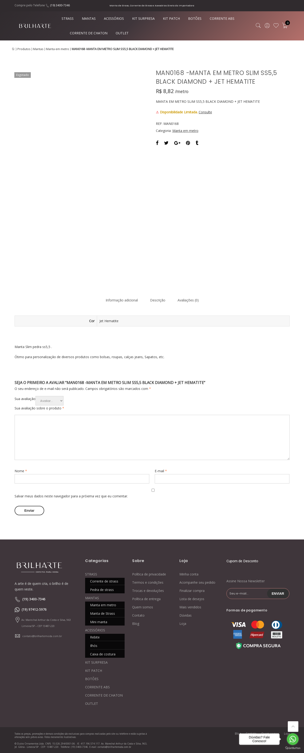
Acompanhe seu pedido (197, 582)
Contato (138, 615)
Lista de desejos (191, 599)
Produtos (24, 49)
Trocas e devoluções (148, 590)
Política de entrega (146, 599)
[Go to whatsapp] (293, 739)
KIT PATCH (171, 18)
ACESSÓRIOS (114, 18)
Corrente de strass (104, 581)
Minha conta (188, 574)
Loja (182, 623)
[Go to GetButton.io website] (292, 748)
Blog (135, 623)
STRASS (68, 18)
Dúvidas (185, 615)
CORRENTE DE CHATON (88, 33)
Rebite (95, 637)
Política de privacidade (149, 574)
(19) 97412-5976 (34, 609)
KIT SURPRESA (143, 18)
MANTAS (89, 18)
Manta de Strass (102, 613)
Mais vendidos (190, 607)
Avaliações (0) (188, 300)
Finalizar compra (192, 590)
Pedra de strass (102, 589)
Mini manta (98, 622)
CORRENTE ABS (222, 18)
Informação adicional (122, 300)
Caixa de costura (102, 654)
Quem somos (142, 607)
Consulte (205, 112)
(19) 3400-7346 (60, 5)
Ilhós (93, 645)
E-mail (161, 471)
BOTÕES (194, 18)
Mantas (38, 49)
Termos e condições (147, 582)
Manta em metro (57, 49)
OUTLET (122, 33)
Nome (21, 471)
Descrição (157, 300)
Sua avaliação (25, 398)
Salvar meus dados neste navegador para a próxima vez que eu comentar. (71, 496)
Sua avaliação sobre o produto (39, 408)
